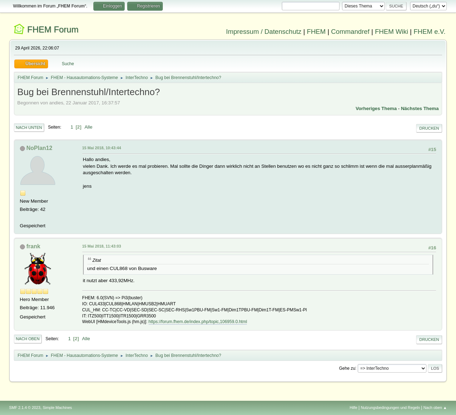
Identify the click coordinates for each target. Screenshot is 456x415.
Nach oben (28, 339)
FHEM (316, 31)
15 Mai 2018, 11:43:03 (101, 246)
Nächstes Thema (420, 108)
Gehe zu (347, 367)
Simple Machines (57, 407)
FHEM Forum (52, 29)
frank (33, 246)
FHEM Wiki (391, 31)
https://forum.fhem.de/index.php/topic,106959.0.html (198, 321)
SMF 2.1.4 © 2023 (25, 407)
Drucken (429, 128)
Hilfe (353, 407)
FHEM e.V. (430, 31)
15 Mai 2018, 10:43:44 (101, 148)
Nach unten (29, 127)
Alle (88, 127)
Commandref (350, 31)
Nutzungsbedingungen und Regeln (390, 407)
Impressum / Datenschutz (264, 31)
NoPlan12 (39, 148)
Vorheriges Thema (376, 108)
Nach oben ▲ (435, 407)
